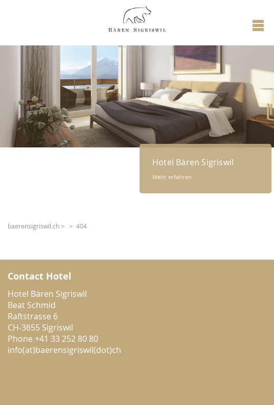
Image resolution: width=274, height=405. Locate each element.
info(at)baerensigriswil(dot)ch (64, 350)
